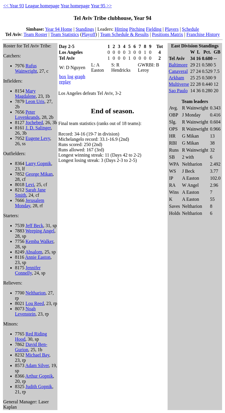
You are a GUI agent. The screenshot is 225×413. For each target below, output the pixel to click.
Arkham (176, 77)
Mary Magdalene (25, 93)
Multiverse (179, 84)
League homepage (42, 5)
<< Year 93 (13, 5)
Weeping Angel (39, 230)
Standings (85, 29)
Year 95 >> (101, 5)
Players (172, 29)
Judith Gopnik (38, 386)
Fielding (153, 29)
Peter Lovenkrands (27, 114)
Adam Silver (37, 365)
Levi (29, 184)
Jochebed (34, 122)
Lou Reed (34, 303)
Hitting (121, 29)
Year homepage (75, 5)
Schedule (190, 29)
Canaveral (178, 71)
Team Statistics (65, 34)
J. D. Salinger (38, 127)
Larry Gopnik (38, 163)
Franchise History (203, 34)
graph (79, 76)
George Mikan (39, 174)
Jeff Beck (34, 225)
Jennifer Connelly (28, 270)
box (62, 76)
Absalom (33, 251)
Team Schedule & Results (124, 34)
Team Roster (35, 34)
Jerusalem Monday (29, 203)
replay (65, 81)
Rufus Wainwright (26, 68)
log (70, 76)
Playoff (89, 34)
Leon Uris (34, 101)
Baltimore (178, 64)
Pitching (137, 29)
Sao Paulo (178, 90)
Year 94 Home (58, 29)
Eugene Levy (37, 138)
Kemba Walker (39, 241)
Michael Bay (37, 354)
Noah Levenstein (25, 311)
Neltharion (35, 292)
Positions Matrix (167, 34)
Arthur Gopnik (39, 375)
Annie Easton (38, 257)
